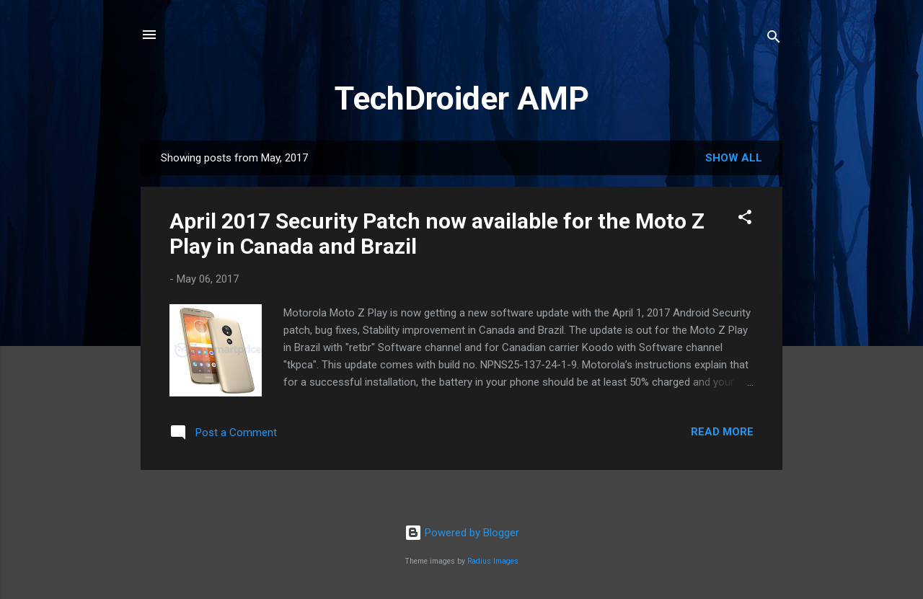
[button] (745, 219)
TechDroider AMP (462, 98)
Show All (733, 157)
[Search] (773, 39)
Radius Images (492, 561)
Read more (722, 431)
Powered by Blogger (462, 532)
